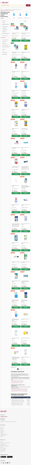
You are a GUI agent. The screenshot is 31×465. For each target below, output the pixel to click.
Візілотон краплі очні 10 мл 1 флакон (17, 382)
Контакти (2, 433)
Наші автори (2, 432)
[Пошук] (28, 5)
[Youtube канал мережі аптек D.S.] (5, 463)
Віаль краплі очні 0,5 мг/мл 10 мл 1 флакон (18, 381)
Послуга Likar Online (3, 450)
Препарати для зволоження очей (16, 9)
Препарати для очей (7, 9)
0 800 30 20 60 (4, 416)
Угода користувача (3, 435)
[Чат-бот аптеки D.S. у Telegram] (7, 463)
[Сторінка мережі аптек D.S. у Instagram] (3, 463)
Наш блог (2, 441)
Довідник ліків (2, 451)
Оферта (2, 436)
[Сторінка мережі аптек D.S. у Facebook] (1, 463)
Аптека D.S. (2, 9)
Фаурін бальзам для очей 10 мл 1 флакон (17, 380)
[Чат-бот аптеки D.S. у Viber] (9, 463)
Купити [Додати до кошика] (16, 40)
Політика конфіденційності (4, 434)
